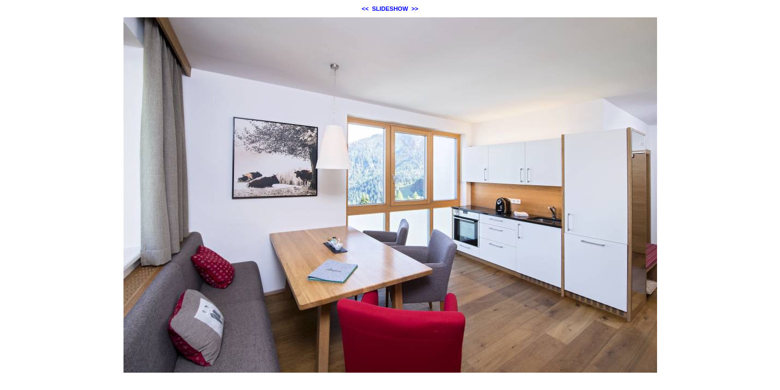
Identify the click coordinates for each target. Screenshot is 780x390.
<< (365, 8)
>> (414, 8)
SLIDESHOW (390, 8)
